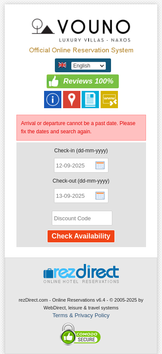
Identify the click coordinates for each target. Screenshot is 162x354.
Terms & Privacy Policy (80, 315)
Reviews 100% (88, 81)
